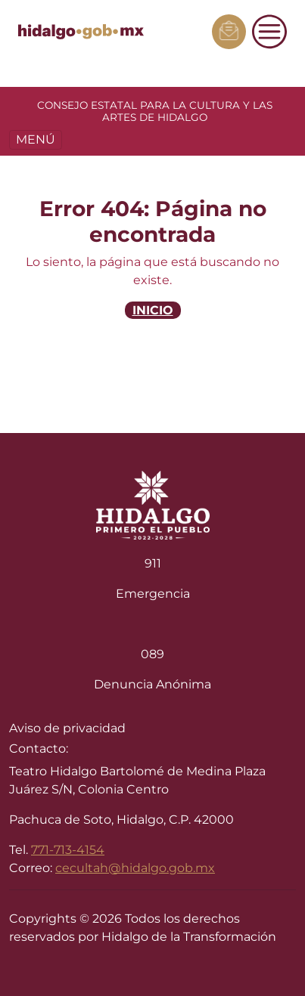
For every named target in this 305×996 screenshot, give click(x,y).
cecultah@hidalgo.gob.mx (135, 868)
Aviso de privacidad (67, 728)
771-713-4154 (67, 850)
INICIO (152, 310)
